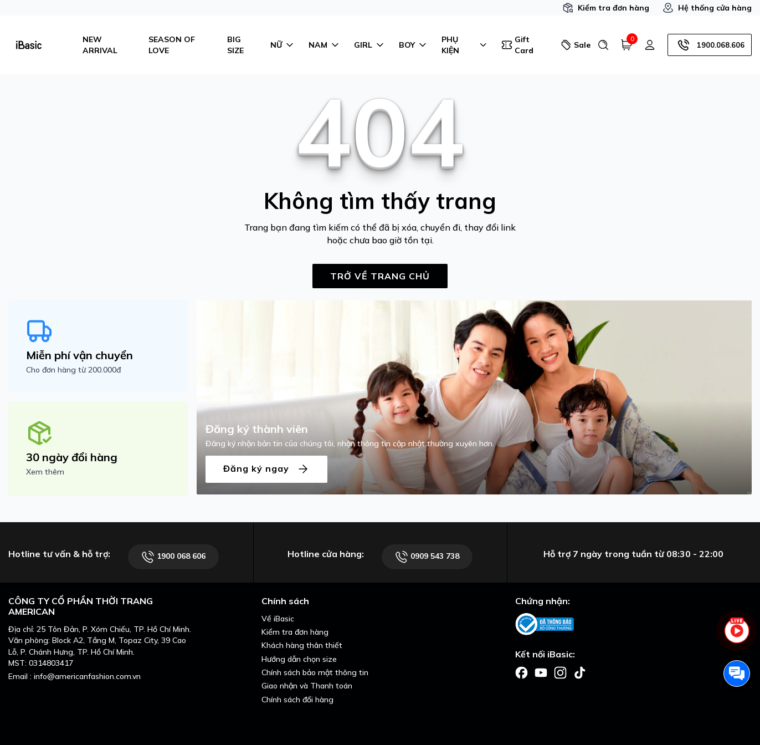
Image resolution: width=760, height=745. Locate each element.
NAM (325, 44)
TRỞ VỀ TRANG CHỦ (380, 276)
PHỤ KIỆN (464, 44)
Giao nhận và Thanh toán (306, 686)
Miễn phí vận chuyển (79, 355)
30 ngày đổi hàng (71, 457)
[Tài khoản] (650, 45)
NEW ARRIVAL (100, 44)
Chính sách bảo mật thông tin (314, 672)
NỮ (282, 44)
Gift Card (517, 44)
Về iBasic (277, 619)
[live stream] (736, 637)
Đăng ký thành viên (257, 429)
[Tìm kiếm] (603, 45)
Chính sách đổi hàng (297, 700)
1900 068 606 (173, 557)
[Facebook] (521, 672)
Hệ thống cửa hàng (707, 7)
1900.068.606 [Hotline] (709, 45)
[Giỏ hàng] (626, 45)
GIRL (370, 44)
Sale (575, 44)
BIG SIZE (235, 44)
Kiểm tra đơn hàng (605, 7)
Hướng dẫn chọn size (299, 659)
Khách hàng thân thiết (301, 645)
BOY (413, 44)
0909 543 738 (427, 557)
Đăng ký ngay (266, 469)
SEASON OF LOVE (171, 44)
